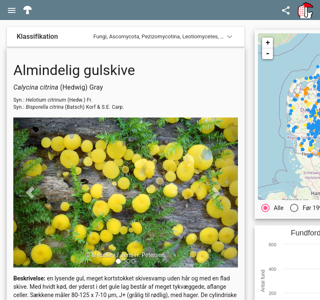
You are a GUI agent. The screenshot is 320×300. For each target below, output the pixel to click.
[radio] (272, 207)
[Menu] (11, 10)
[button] (118, 261)
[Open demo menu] (286, 10)
